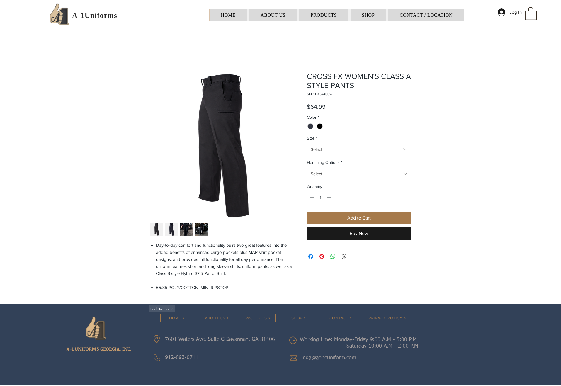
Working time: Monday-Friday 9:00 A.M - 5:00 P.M (359, 339)
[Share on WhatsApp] (332, 256)
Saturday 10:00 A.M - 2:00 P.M (375, 346)
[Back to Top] (162, 308)
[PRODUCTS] (258, 318)
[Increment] (329, 197)
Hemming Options (324, 162)
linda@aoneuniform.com (328, 358)
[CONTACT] (340, 318)
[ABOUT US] (216, 318)
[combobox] (359, 149)
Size (312, 138)
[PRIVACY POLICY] (387, 318)
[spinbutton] (320, 197)
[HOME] (176, 318)
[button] (531, 13)
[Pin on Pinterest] (321, 256)
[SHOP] (298, 318)
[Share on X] (344, 256)
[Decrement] (311, 197)
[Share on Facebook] (310, 256)
